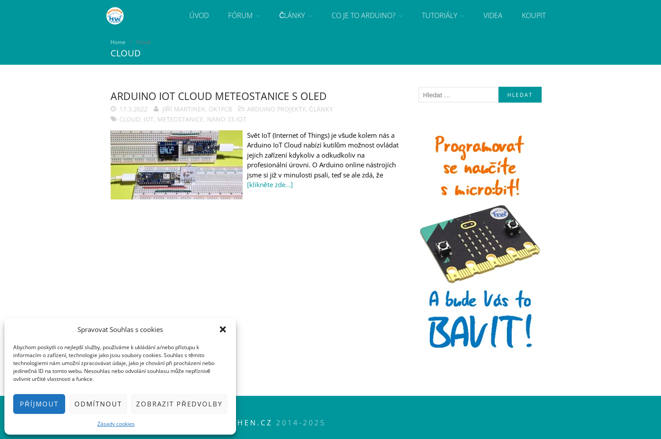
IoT (149, 119)
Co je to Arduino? (363, 15)
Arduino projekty (276, 109)
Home (118, 42)
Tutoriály (439, 15)
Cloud (129, 119)
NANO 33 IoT (226, 119)
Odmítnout (98, 403)
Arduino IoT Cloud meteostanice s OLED (219, 96)
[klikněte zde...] (270, 184)
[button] (222, 329)
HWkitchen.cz (236, 423)
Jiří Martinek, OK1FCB (197, 109)
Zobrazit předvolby (179, 403)
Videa (493, 15)
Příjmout (39, 403)
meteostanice (180, 119)
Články (292, 15)
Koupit (534, 15)
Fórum (240, 15)
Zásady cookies (116, 424)
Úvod (199, 15)
